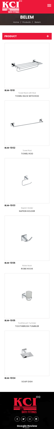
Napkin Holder (27, 211)
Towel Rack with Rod (27, 96)
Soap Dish (27, 381)
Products (26, 22)
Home (16, 22)
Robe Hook (27, 268)
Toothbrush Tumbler (27, 326)
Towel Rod (27, 153)
